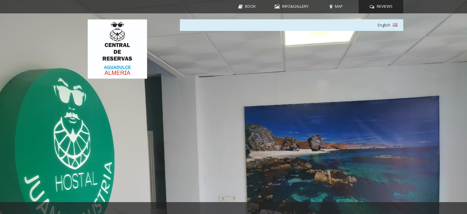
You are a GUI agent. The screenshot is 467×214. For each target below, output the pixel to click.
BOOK (250, 6)
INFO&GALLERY (295, 6)
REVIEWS (385, 6)
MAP (339, 6)
